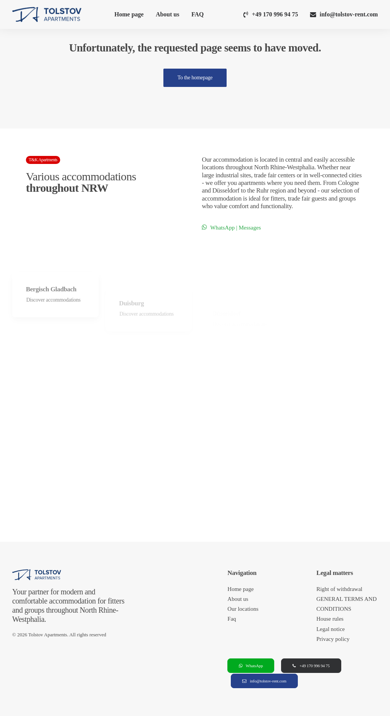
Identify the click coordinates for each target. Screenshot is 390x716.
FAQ (197, 14)
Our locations (242, 609)
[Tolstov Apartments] (47, 14)
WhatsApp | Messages (231, 228)
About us (167, 14)
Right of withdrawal (339, 589)
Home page (129, 14)
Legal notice (330, 629)
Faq (231, 619)
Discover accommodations (53, 321)
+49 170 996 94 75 (275, 14)
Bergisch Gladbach (51, 310)
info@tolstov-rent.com (349, 14)
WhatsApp (251, 665)
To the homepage (195, 77)
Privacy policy (333, 639)
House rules (330, 619)
